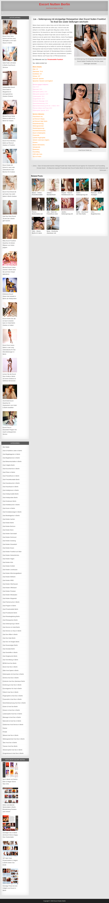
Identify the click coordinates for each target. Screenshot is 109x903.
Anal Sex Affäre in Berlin (10, 634)
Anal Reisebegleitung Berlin (11, 616)
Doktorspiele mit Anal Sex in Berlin (13, 674)
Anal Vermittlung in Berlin (10, 660)
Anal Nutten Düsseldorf (10, 544)
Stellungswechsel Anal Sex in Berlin (14, 739)
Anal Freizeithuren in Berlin (11, 476)
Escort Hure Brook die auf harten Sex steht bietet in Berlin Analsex (10, 194)
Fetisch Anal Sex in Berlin (10, 692)
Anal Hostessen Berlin (9, 501)
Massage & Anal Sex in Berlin (12, 717)
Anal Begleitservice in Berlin (11, 458)
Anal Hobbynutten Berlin (10, 497)
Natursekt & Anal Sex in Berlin (12, 721)
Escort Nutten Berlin (54, 4)
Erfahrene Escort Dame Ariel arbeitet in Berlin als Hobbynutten (10, 296)
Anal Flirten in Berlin (9, 472)
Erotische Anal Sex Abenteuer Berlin (14, 681)
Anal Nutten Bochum (9, 526)
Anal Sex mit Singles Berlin (11, 641)
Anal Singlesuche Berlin (10, 656)
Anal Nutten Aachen (9, 519)
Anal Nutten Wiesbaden (10, 595)
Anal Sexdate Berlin (9, 649)
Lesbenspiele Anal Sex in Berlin (12, 714)
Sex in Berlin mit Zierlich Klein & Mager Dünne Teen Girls (10, 782)
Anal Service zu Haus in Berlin (12, 631)
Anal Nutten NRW (8, 580)
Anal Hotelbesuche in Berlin (11, 504)
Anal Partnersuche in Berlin (11, 602)
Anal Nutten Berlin (8, 522)
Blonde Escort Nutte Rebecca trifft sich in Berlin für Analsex (9, 118)
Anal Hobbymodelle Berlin (11, 494)
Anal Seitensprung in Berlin (11, 623)
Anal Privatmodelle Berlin (10, 609)
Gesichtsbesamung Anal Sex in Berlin (14, 703)
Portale (5, 732)
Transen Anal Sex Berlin (10, 746)
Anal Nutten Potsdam (9, 591)
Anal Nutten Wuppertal (10, 598)
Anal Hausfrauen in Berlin (10, 486)
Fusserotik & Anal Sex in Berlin (12, 699)
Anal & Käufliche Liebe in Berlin (12, 450)
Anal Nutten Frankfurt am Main (12, 551)
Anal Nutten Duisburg (9, 541)
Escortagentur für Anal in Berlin (12, 688)
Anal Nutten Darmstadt (10, 533)
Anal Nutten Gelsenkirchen (11, 555)
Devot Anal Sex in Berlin (10, 667)
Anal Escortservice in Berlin (11, 468)
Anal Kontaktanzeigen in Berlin (12, 512)
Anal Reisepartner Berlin (10, 620)
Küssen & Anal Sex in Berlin (11, 710)
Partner (5, 728)
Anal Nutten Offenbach (10, 587)
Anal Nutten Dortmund (9, 537)
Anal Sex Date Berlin (9, 638)
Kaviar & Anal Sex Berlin (10, 706)
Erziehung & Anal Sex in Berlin (12, 685)
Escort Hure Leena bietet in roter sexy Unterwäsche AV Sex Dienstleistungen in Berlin (9, 349)
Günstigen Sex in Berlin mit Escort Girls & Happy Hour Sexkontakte (10, 835)
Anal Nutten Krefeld (9, 566)
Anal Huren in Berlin (9, 508)
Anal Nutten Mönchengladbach (12, 573)
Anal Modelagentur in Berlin (11, 515)
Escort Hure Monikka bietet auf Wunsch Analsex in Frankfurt (9, 143)
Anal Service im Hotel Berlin (11, 627)
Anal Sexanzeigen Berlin (10, 645)
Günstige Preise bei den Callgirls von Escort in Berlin (10, 888)
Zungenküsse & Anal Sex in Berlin (13, 753)
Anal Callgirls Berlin (9, 465)
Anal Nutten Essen (8, 548)
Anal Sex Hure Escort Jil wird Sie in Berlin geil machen (9, 219)
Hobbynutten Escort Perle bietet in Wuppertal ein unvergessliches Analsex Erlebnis (9, 91)
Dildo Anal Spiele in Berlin (11, 670)
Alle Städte (6, 447)
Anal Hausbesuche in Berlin (11, 483)
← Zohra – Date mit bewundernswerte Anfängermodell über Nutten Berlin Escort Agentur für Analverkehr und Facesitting (68, 166)
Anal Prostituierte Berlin (10, 613)
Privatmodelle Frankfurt (55, 59)
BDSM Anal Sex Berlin (9, 663)
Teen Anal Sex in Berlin (10, 742)
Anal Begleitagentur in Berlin (11, 454)
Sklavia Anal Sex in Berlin (10, 735)
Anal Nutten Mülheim (9, 577)
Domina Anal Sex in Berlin (11, 678)
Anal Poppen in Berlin (9, 605)
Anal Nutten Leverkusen (10, 569)
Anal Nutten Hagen (8, 559)
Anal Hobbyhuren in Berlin (11, 490)
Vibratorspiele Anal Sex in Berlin (12, 750)
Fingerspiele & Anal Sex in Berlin (13, 696)
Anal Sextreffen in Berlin (10, 652)
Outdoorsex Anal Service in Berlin (13, 724)
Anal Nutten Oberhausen (10, 584)
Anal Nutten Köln (8, 562)
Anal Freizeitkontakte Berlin (11, 479)
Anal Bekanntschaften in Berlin (12, 461)
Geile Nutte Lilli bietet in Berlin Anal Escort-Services (9, 65)
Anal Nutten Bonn (8, 530)
